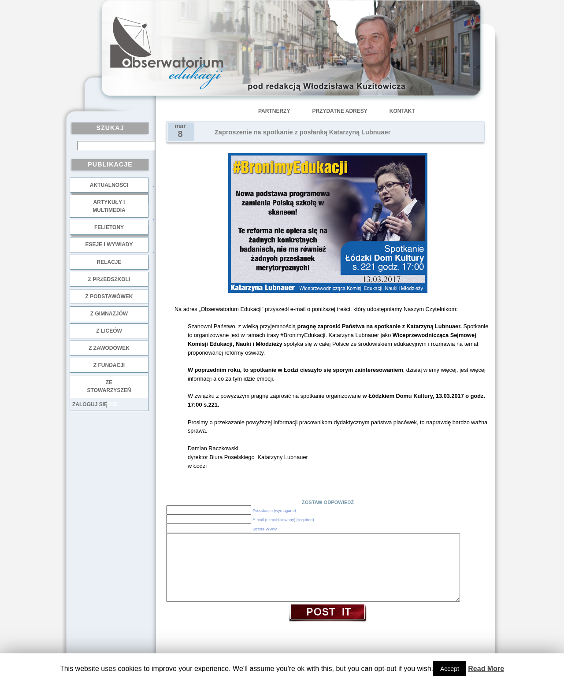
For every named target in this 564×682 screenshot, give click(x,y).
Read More (486, 668)
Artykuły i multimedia (109, 206)
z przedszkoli (109, 279)
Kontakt (402, 111)
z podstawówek (109, 296)
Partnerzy (274, 111)
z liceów (109, 331)
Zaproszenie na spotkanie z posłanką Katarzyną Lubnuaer (302, 132)
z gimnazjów (109, 314)
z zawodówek (109, 348)
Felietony (109, 227)
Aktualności (109, 185)
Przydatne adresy (339, 111)
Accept (449, 668)
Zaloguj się (90, 404)
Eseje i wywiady (109, 244)
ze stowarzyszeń (109, 386)
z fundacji (109, 365)
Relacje (108, 262)
